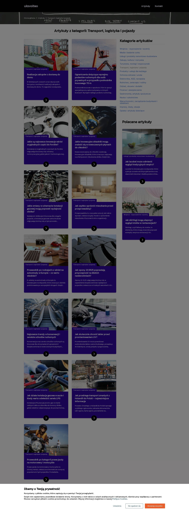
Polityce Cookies (119, 498)
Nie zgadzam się (134, 506)
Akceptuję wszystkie (154, 506)
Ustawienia (117, 506)
